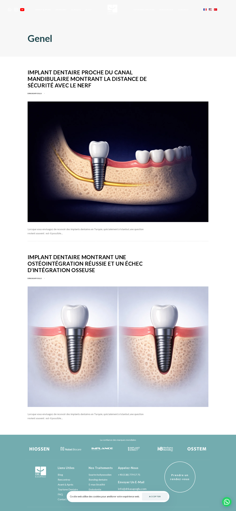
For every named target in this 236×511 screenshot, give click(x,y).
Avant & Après (43, 10)
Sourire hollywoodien (100, 474)
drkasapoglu (35, 93)
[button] (227, 502)
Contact (183, 10)
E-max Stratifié (97, 484)
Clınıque (76, 10)
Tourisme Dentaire (68, 489)
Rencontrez (167, 10)
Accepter (155, 496)
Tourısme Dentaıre (144, 10)
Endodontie (95, 489)
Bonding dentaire (98, 479)
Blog (89, 10)
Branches (61, 10)
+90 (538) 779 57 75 (129, 474)
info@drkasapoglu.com (132, 489)
